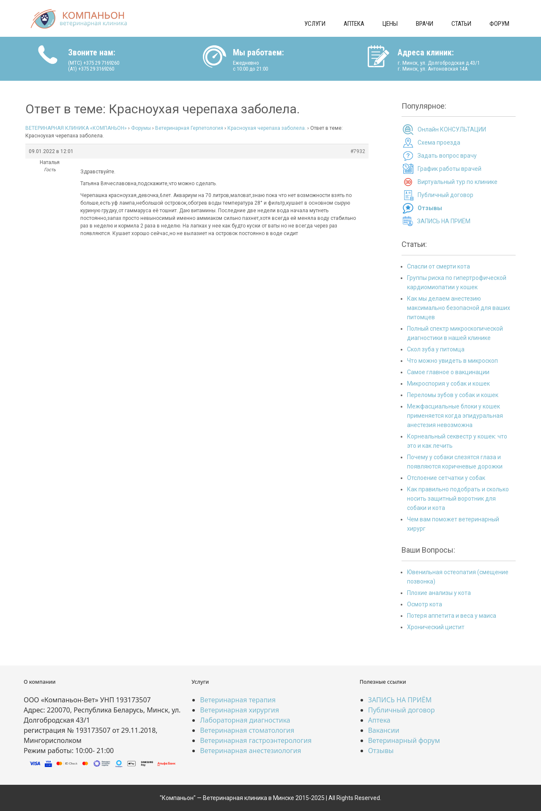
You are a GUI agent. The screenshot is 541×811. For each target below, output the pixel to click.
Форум (499, 23)
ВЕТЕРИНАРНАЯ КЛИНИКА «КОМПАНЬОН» (76, 128)
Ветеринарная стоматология (247, 730)
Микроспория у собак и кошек (448, 383)
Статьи (461, 23)
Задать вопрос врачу (447, 155)
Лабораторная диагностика (245, 720)
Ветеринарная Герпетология (189, 128)
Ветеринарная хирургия (239, 710)
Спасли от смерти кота (438, 266)
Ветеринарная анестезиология (250, 750)
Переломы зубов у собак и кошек (452, 395)
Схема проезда (439, 142)
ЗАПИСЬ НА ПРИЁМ (443, 221)
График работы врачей (449, 168)
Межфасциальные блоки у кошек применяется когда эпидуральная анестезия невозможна (455, 415)
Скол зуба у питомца (435, 349)
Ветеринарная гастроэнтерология (255, 740)
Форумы (141, 128)
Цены (390, 23)
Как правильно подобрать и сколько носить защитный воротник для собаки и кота (458, 498)
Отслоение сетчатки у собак (446, 477)
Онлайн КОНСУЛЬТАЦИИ (452, 129)
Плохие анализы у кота (439, 592)
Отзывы (381, 750)
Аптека (354, 23)
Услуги (314, 23)
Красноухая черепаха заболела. (266, 128)
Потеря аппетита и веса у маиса (451, 615)
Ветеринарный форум (404, 740)
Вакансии (383, 730)
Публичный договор (445, 195)
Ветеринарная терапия (238, 699)
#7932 (357, 151)
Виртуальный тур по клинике (457, 181)
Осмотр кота (424, 604)
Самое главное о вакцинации (448, 372)
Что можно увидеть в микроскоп (452, 360)
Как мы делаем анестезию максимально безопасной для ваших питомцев (458, 308)
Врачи (424, 23)
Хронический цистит (435, 627)
